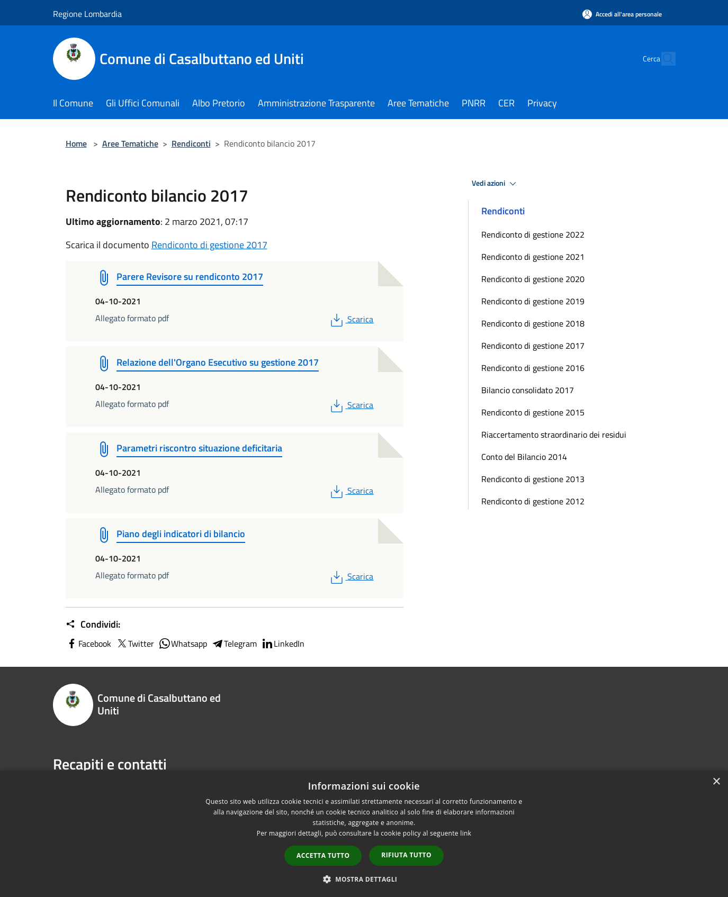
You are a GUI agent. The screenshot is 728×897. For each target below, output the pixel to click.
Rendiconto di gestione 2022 (533, 234)
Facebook (88, 643)
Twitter (134, 643)
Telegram (234, 643)
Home (76, 143)
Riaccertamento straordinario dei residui (553, 434)
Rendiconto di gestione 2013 (533, 479)
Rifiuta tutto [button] (406, 854)
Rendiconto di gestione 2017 (209, 245)
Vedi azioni (495, 183)
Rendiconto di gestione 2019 (533, 301)
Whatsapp (182, 643)
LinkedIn (282, 643)
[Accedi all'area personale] (622, 14)
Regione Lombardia (87, 13)
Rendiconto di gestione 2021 (533, 256)
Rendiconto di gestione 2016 (533, 367)
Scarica (350, 319)
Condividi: (93, 624)
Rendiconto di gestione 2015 (533, 412)
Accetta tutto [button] (322, 855)
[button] (364, 879)
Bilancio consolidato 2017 (527, 390)
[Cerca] (663, 58)
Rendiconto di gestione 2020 (533, 279)
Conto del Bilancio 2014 (524, 456)
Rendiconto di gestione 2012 (533, 501)
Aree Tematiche (130, 143)
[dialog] (364, 834)
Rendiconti (191, 143)
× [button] (716, 782)
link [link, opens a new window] (465, 833)
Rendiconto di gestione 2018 (533, 323)
